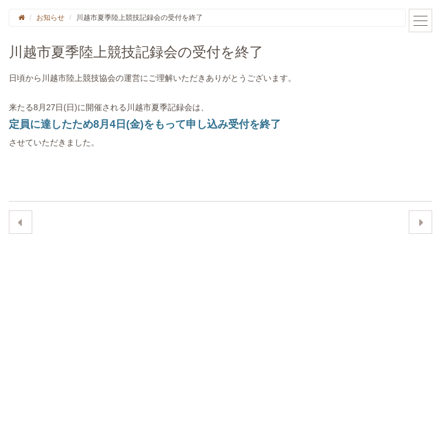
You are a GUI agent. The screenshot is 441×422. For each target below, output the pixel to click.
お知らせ (50, 17)
